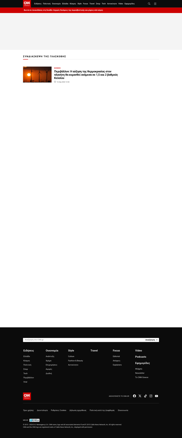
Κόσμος (73, 4)
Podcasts (140, 356)
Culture (71, 356)
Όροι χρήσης (28, 410)
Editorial (116, 356)
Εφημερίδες (130, 4)
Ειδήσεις (37, 4)
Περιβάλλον (28, 377)
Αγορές (49, 369)
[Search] (151, 340)
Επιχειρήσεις (51, 365)
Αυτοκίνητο (112, 4)
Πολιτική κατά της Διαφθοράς (102, 410)
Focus (85, 4)
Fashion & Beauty (75, 361)
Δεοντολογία (42, 410)
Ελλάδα (65, 4)
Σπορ (98, 4)
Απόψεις (116, 361)
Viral (25, 382)
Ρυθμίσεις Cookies (58, 410)
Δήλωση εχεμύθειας (78, 410)
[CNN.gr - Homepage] (27, 4)
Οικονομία (56, 4)
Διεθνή (49, 373)
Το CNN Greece (141, 377)
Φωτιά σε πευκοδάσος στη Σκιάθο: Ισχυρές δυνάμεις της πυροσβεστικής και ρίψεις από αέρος (63, 10)
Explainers (117, 365)
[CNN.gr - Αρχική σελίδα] (27, 396)
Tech (104, 4)
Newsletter (139, 373)
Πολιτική (46, 4)
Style (79, 4)
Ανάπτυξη (50, 356)
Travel (91, 4)
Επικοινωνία (123, 410)
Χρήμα (48, 361)
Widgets (138, 369)
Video (120, 4)
